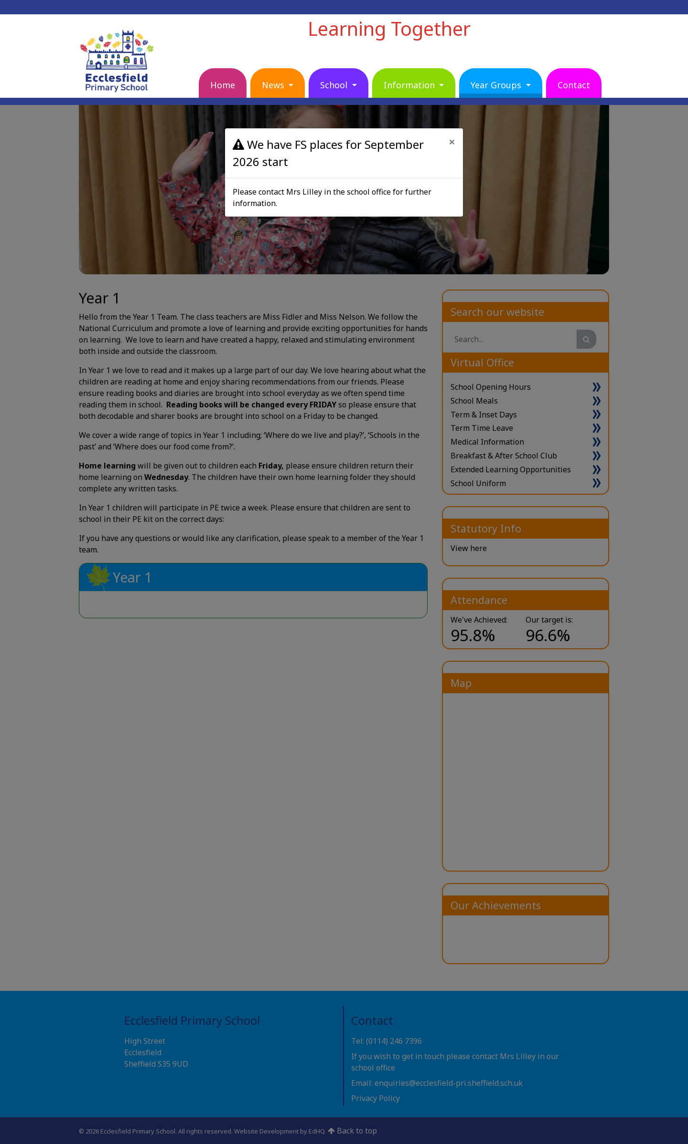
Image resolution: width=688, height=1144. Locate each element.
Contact (574, 85)
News (274, 85)
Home (222, 85)
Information (410, 85)
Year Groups (497, 85)
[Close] (452, 141)
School (335, 85)
